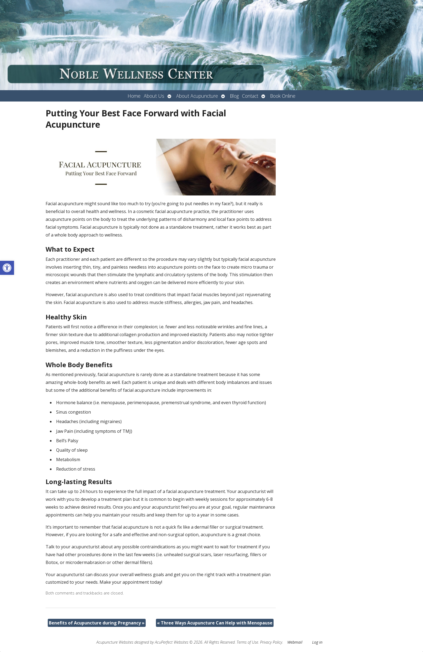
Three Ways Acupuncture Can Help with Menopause (214, 623)
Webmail (294, 642)
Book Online (282, 96)
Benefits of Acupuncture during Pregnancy (97, 623)
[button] (7, 268)
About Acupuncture (197, 96)
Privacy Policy (271, 642)
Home (134, 96)
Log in (317, 642)
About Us (154, 96)
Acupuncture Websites (114, 642)
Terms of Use (247, 642)
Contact (250, 96)
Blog (234, 96)
